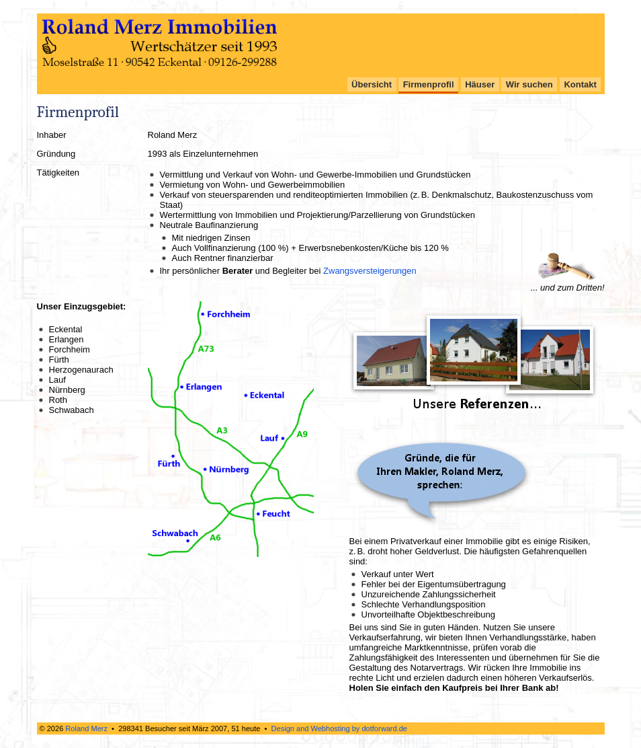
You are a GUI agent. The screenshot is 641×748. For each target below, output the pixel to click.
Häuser (480, 84)
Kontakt (580, 84)
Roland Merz (86, 728)
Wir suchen (529, 84)
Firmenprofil (428, 84)
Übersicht (371, 84)
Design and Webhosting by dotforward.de (339, 728)
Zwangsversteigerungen (370, 271)
